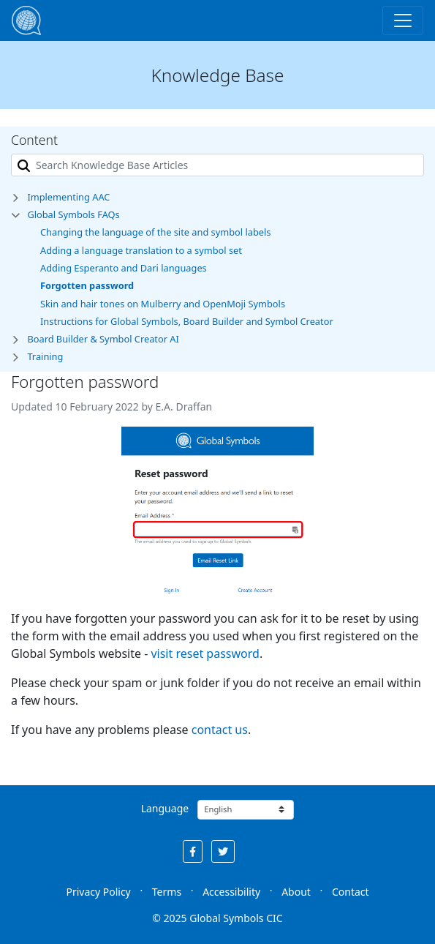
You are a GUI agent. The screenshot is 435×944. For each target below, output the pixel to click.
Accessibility (231, 892)
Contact (350, 892)
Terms (166, 892)
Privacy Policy (98, 892)
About (296, 892)
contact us (220, 730)
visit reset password (205, 653)
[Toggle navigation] (402, 20)
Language (165, 808)
